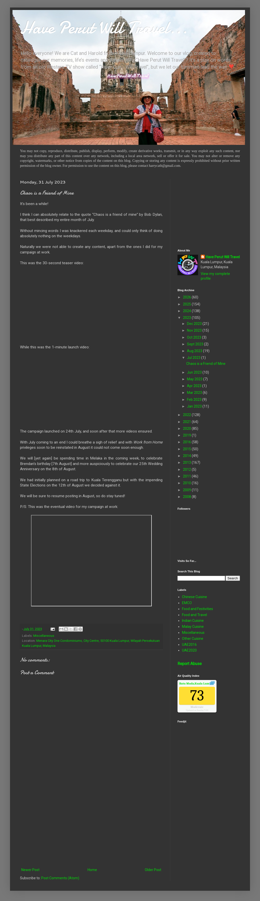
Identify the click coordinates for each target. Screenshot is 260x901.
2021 (187, 422)
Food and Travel (194, 615)
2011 (187, 476)
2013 (187, 462)
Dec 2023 (194, 324)
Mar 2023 (195, 393)
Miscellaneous (43, 636)
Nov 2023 (194, 330)
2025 (187, 304)
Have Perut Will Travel (223, 257)
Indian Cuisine (193, 621)
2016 (187, 442)
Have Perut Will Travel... (104, 27)
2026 (187, 297)
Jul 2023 (194, 358)
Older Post (153, 870)
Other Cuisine (192, 639)
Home (92, 870)
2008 (187, 497)
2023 (187, 318)
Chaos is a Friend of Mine (206, 364)
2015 (187, 449)
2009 (187, 490)
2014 (187, 456)
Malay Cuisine (193, 627)
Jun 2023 (194, 372)
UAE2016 (189, 645)
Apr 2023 (194, 386)
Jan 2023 (194, 406)
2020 (187, 429)
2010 (187, 483)
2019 (187, 435)
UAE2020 (189, 650)
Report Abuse (190, 663)
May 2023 (195, 379)
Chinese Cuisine (194, 597)
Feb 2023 (194, 400)
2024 (187, 311)
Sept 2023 (195, 344)
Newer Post (30, 870)
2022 (187, 415)
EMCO (187, 603)
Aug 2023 (195, 351)
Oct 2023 (194, 337)
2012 (187, 469)
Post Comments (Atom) (60, 878)
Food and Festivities (197, 609)
